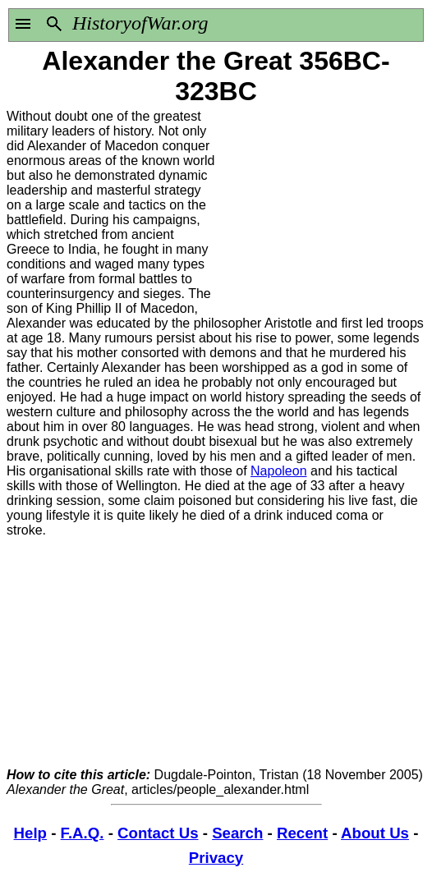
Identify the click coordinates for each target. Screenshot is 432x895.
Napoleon (278, 471)
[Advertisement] (320, 211)
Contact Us (157, 833)
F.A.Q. (82, 833)
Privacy (216, 857)
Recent (302, 833)
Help (30, 833)
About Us (375, 833)
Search (237, 833)
